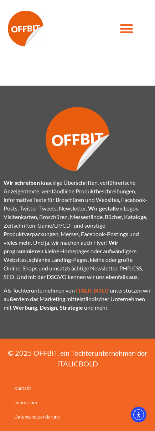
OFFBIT (45, 353)
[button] (126, 28)
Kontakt (22, 388)
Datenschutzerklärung (37, 417)
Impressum (25, 402)
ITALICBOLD (77, 363)
